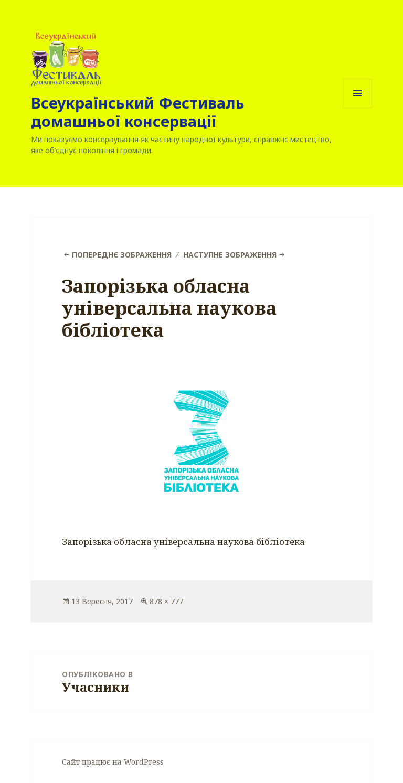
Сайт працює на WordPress (113, 762)
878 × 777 (166, 601)
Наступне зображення (230, 255)
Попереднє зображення (122, 255)
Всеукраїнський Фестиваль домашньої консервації (138, 111)
